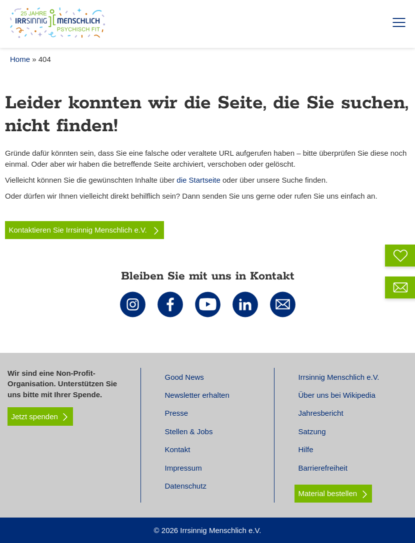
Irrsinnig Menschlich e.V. (339, 377)
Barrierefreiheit (323, 468)
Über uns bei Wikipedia (337, 395)
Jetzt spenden (41, 416)
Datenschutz (185, 486)
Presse (176, 413)
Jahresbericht (321, 413)
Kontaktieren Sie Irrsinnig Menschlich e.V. (84, 230)
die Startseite (198, 180)
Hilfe (306, 449)
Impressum (183, 468)
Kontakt (177, 449)
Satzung (312, 431)
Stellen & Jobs (189, 431)
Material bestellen (328, 493)
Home (20, 59)
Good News (184, 377)
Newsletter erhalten (197, 395)
